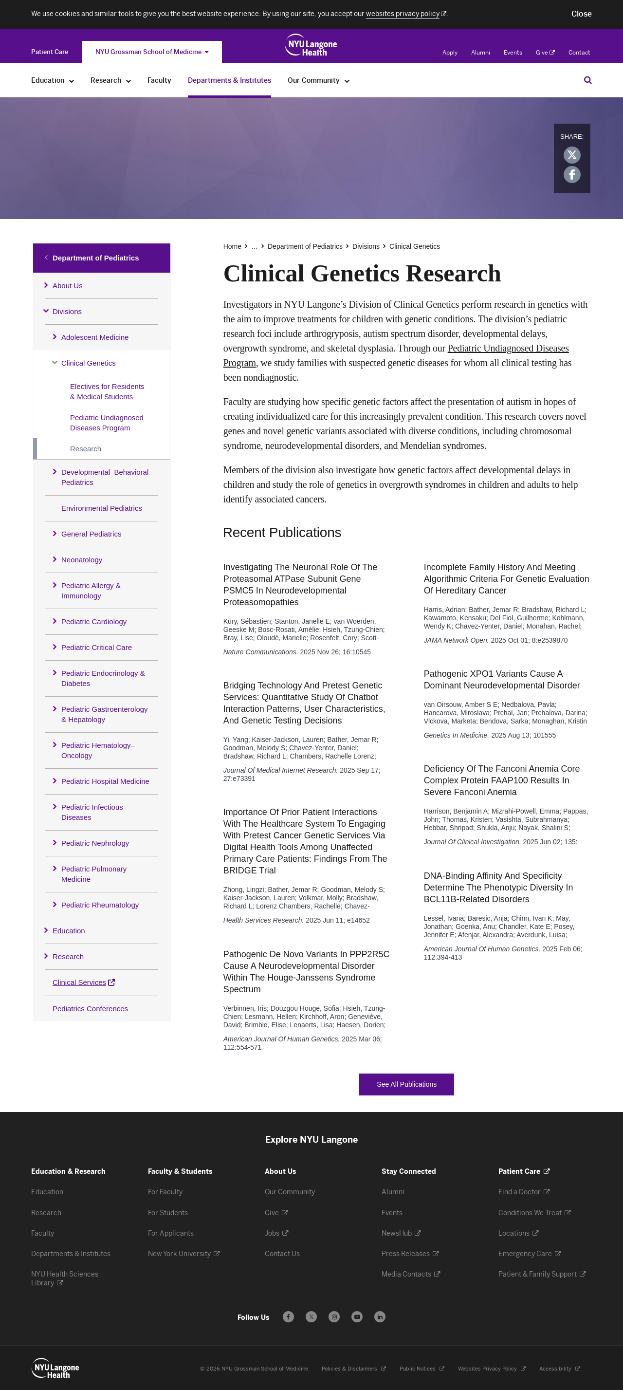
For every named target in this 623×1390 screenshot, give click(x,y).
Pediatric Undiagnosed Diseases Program (107, 422)
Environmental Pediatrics (101, 508)
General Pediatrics (91, 534)
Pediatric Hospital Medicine (105, 781)
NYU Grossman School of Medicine (151, 52)
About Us (68, 285)
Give (545, 52)
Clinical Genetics (88, 363)
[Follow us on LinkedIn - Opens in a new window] (379, 1316)
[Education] (72, 81)
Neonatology (81, 560)
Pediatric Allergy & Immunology (91, 590)
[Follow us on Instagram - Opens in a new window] (334, 1316)
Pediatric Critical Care (96, 647)
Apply (450, 52)
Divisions (67, 311)
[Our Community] (347, 81)
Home (232, 246)
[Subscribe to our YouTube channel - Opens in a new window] (357, 1316)
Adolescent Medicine (94, 337)
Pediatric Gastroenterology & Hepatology (104, 714)
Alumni (480, 52)
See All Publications (415, 1084)
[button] (581, 14)
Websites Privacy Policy (492, 1369)
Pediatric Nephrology (95, 843)
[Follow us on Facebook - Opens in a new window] (288, 1316)
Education (69, 931)
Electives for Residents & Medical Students (107, 391)
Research (85, 449)
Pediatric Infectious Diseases (92, 812)
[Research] (129, 81)
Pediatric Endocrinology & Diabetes (103, 678)
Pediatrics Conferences (90, 1008)
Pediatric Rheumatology (100, 905)
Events (513, 52)
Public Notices (422, 1369)
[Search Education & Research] (588, 80)
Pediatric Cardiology (94, 621)
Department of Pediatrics (96, 258)
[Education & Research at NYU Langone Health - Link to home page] (311, 44)
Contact (579, 52)
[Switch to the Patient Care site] (49, 51)
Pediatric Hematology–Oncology (98, 750)
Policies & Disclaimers (354, 1369)
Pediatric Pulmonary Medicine (94, 874)
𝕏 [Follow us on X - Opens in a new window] (311, 1318)
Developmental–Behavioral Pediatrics (104, 477)
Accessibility (559, 1369)
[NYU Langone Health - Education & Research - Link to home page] (55, 1368)
